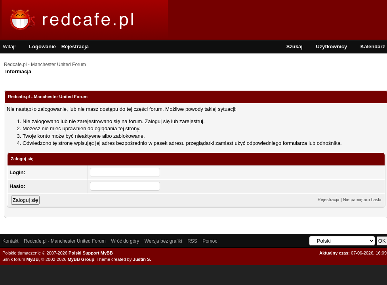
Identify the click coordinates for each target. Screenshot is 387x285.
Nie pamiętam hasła (362, 199)
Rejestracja (75, 46)
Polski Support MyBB (91, 253)
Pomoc (209, 241)
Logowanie (42, 46)
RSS (192, 241)
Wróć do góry (125, 241)
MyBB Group (81, 259)
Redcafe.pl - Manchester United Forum (45, 64)
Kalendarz (372, 46)
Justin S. (142, 259)
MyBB (33, 259)
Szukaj (294, 46)
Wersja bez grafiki (163, 241)
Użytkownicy (331, 46)
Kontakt (10, 241)
